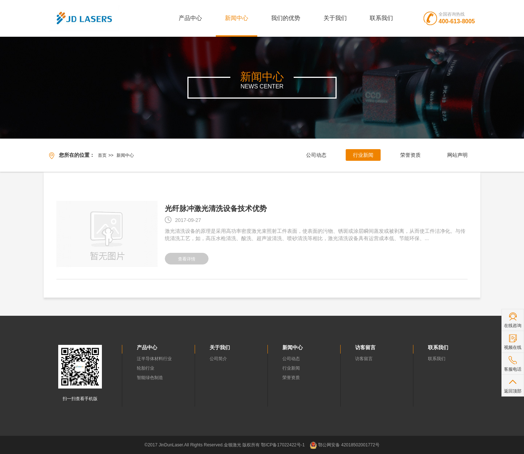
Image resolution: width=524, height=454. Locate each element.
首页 (102, 155)
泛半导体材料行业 (154, 358)
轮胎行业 (145, 368)
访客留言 (364, 358)
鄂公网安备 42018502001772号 (345, 444)
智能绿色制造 (150, 377)
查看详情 (186, 259)
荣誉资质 (410, 155)
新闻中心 (236, 18)
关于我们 (335, 18)
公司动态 (316, 155)
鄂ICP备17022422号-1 (283, 444)
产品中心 (190, 18)
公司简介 (218, 358)
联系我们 (381, 18)
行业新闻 (363, 155)
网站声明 (457, 155)
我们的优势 (285, 18)
